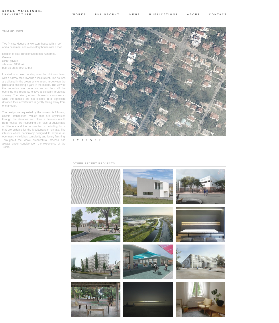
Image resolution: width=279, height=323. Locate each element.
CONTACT (218, 14)
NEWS (135, 14)
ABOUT (193, 14)
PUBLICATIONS (161, 14)
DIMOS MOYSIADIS (22, 10)
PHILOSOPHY (107, 14)
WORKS (79, 14)
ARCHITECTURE (17, 14)
